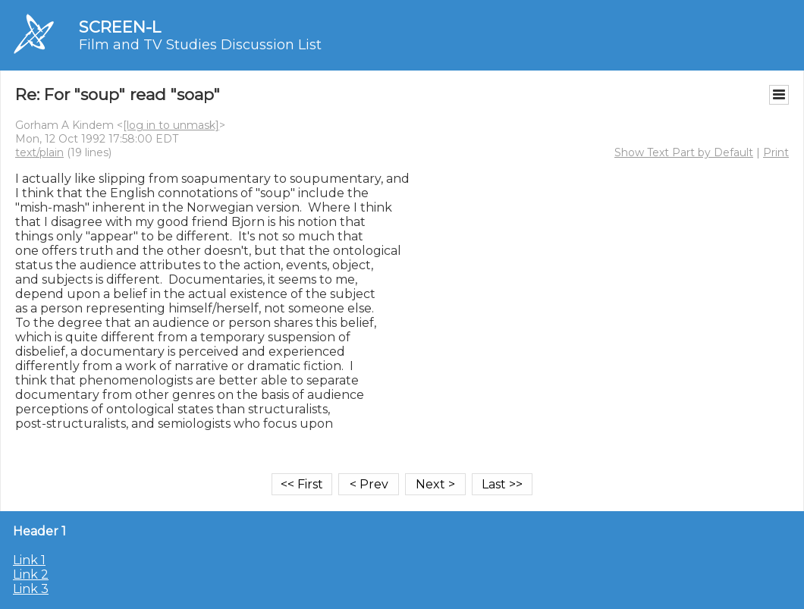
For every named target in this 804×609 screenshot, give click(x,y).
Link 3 (31, 589)
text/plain (39, 152)
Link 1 (29, 560)
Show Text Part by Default (683, 152)
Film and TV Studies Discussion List (200, 44)
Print (776, 152)
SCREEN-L (120, 26)
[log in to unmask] (171, 125)
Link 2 (31, 574)
